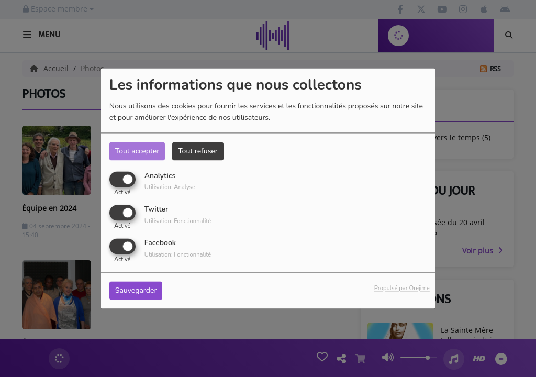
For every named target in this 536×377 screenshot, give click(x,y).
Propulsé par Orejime (402, 289)
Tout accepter (137, 151)
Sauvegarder (136, 291)
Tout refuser (198, 151)
